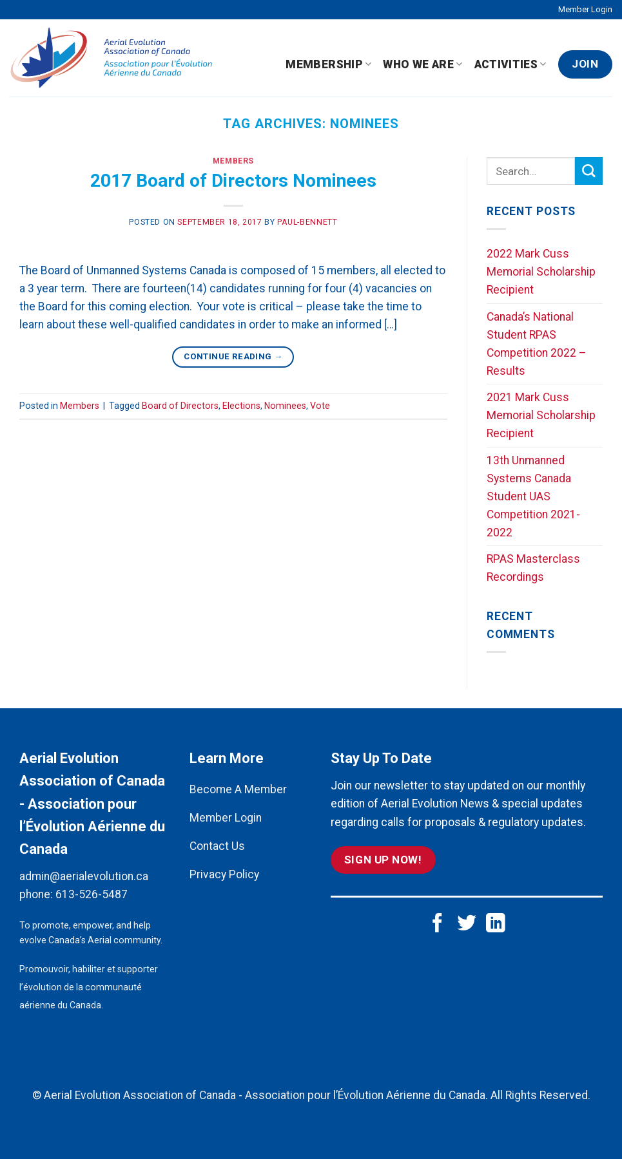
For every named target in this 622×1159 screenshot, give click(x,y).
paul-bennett (307, 222)
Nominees (285, 405)
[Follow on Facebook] (437, 924)
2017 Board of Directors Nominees (233, 180)
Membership (328, 64)
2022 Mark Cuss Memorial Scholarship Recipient (541, 271)
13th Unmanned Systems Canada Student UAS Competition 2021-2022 (533, 497)
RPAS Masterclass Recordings (533, 567)
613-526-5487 (91, 894)
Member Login (585, 9)
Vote (320, 405)
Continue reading (233, 356)
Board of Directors (180, 405)
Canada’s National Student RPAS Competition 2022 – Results (537, 343)
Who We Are (422, 64)
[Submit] (589, 171)
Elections (241, 405)
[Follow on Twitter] (466, 924)
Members (233, 160)
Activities (510, 64)
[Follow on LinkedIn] (495, 924)
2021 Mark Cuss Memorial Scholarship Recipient (541, 415)
